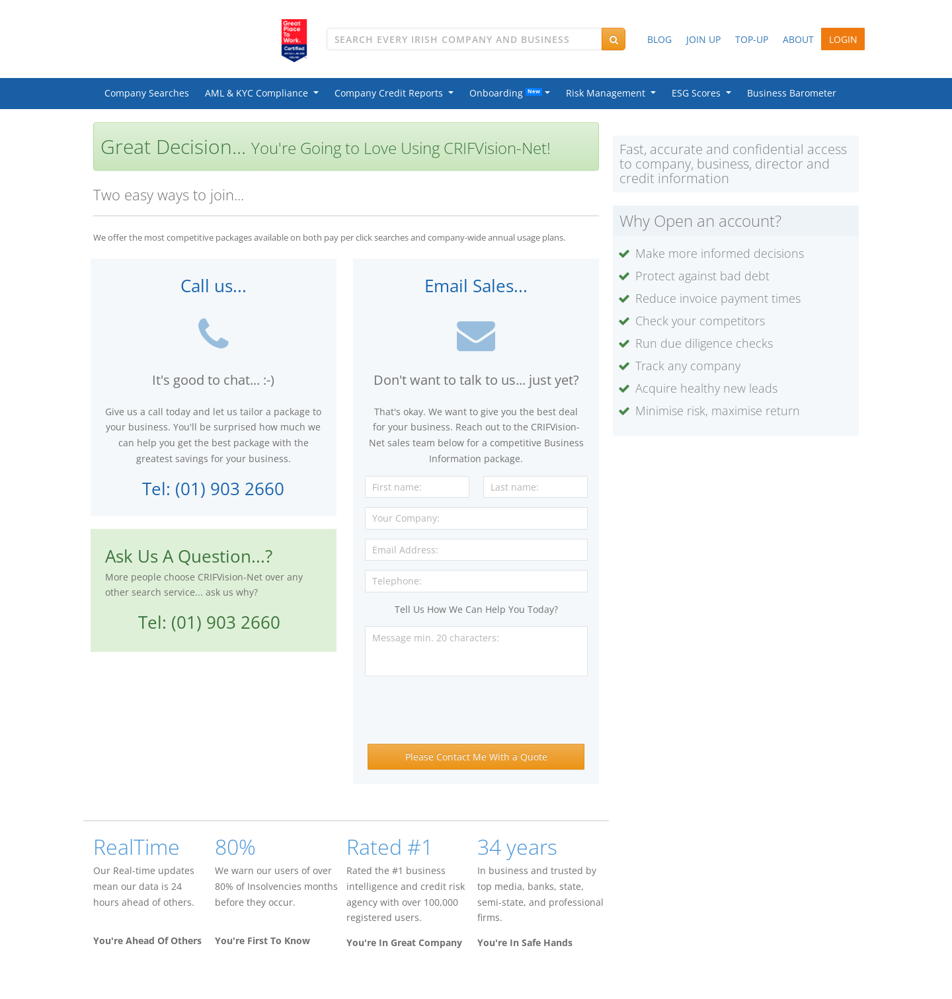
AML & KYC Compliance (259, 93)
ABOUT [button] (798, 39)
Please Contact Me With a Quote (476, 756)
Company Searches (146, 93)
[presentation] (476, 711)
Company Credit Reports (391, 93)
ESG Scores (699, 93)
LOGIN (843, 39)
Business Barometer (791, 93)
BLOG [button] (659, 39)
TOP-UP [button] (751, 39)
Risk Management (608, 93)
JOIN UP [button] (703, 39)
